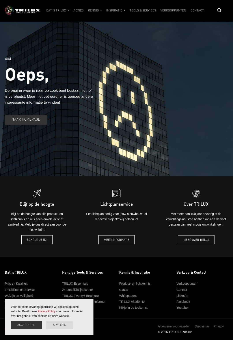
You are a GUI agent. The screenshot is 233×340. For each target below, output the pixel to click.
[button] (57, 12)
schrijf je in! (37, 239)
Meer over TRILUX (196, 239)
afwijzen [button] (59, 325)
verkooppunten (173, 10)
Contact (182, 289)
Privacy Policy (46, 311)
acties (78, 10)
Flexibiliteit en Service (20, 289)
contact (197, 10)
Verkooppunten (187, 283)
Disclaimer (202, 326)
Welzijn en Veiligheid (19, 295)
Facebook (183, 301)
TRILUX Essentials (75, 283)
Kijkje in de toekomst (133, 307)
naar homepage (25, 119)
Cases (123, 289)
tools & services (143, 10)
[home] (22, 12)
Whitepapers (128, 295)
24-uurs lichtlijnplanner (77, 289)
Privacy (219, 326)
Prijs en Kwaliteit (16, 283)
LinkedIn (182, 295)
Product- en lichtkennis (135, 283)
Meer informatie (116, 239)
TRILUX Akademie (132, 301)
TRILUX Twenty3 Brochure (80, 295)
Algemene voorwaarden (174, 326)
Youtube (182, 307)
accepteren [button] (26, 325)
